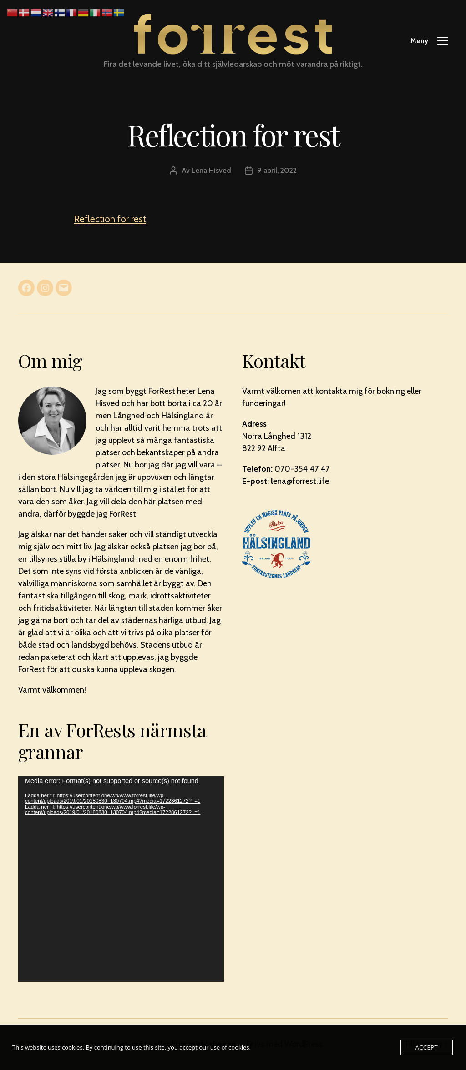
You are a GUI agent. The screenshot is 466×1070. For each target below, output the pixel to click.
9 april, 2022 (277, 170)
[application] (121, 879)
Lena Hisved (211, 170)
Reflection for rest (110, 219)
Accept (426, 1047)
